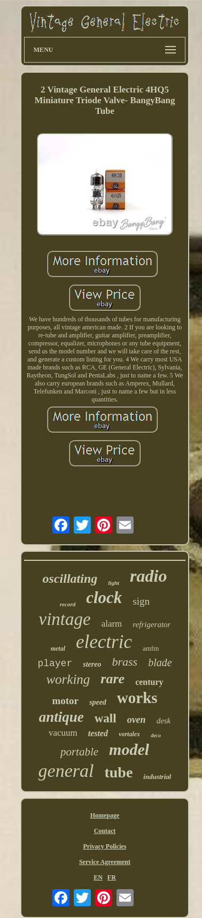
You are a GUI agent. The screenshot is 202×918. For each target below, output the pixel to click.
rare (112, 678)
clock (104, 597)
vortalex (129, 734)
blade (160, 662)
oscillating (70, 578)
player (54, 663)
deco (156, 735)
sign (141, 601)
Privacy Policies (104, 846)
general (66, 771)
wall (105, 718)
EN (98, 877)
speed (97, 702)
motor (65, 700)
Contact (105, 831)
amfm (151, 648)
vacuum (63, 733)
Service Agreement (104, 862)
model (129, 749)
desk (164, 720)
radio (148, 575)
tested (98, 733)
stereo (92, 664)
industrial (157, 777)
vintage (65, 619)
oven (136, 719)
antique (61, 717)
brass (124, 661)
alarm (112, 624)
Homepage (105, 815)
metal (58, 648)
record (67, 604)
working (68, 679)
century (149, 681)
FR (111, 877)
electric (104, 641)
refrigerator (151, 624)
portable (79, 751)
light (113, 583)
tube (118, 772)
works (137, 697)
